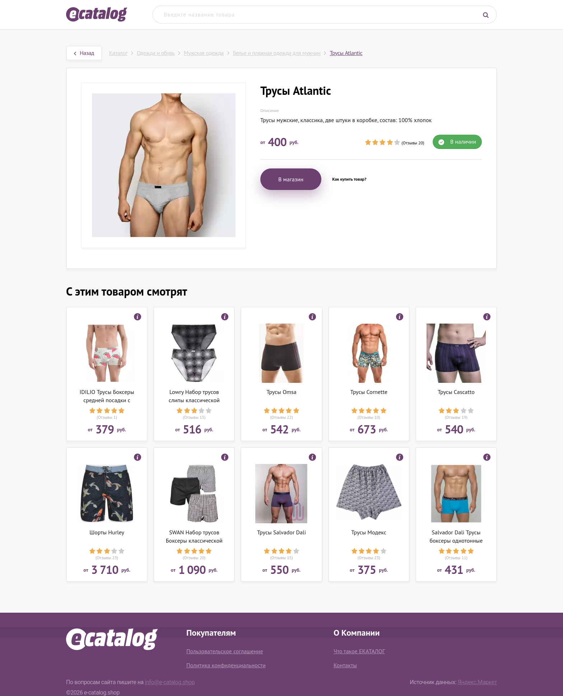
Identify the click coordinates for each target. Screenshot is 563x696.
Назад (84, 52)
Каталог (118, 52)
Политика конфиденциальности (226, 665)
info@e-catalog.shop (170, 682)
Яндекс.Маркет (477, 682)
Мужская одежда (204, 52)
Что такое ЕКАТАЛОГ (359, 651)
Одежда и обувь (156, 52)
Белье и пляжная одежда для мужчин (277, 52)
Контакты (345, 665)
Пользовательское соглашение (224, 651)
